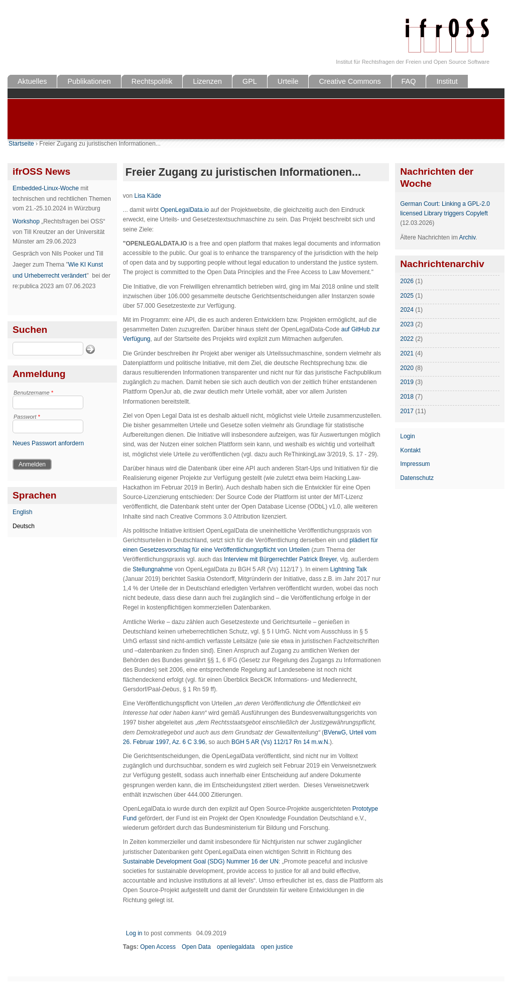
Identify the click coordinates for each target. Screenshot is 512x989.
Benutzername (33, 393)
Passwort (27, 417)
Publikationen (88, 81)
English (22, 512)
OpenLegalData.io (184, 209)
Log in (134, 933)
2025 (407, 295)
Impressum (415, 463)
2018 (407, 396)
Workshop (26, 221)
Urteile (288, 81)
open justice (277, 946)
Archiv (467, 237)
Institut (446, 81)
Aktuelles (32, 81)
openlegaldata (235, 946)
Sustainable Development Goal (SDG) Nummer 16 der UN (201, 861)
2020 (407, 368)
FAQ (409, 81)
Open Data (196, 946)
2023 (407, 324)
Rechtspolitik (152, 81)
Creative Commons (349, 81)
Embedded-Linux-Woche (46, 188)
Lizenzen (207, 81)
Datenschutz (417, 477)
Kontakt (410, 450)
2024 (407, 309)
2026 (407, 281)
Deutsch (24, 526)
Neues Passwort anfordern (48, 443)
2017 (407, 411)
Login (407, 436)
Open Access (158, 946)
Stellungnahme (153, 569)
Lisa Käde (147, 195)
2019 (407, 382)
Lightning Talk (348, 569)
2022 (407, 338)
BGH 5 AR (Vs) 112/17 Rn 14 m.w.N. (280, 742)
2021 (407, 353)
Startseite (21, 143)
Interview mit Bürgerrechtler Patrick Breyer (280, 559)
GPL (249, 81)
